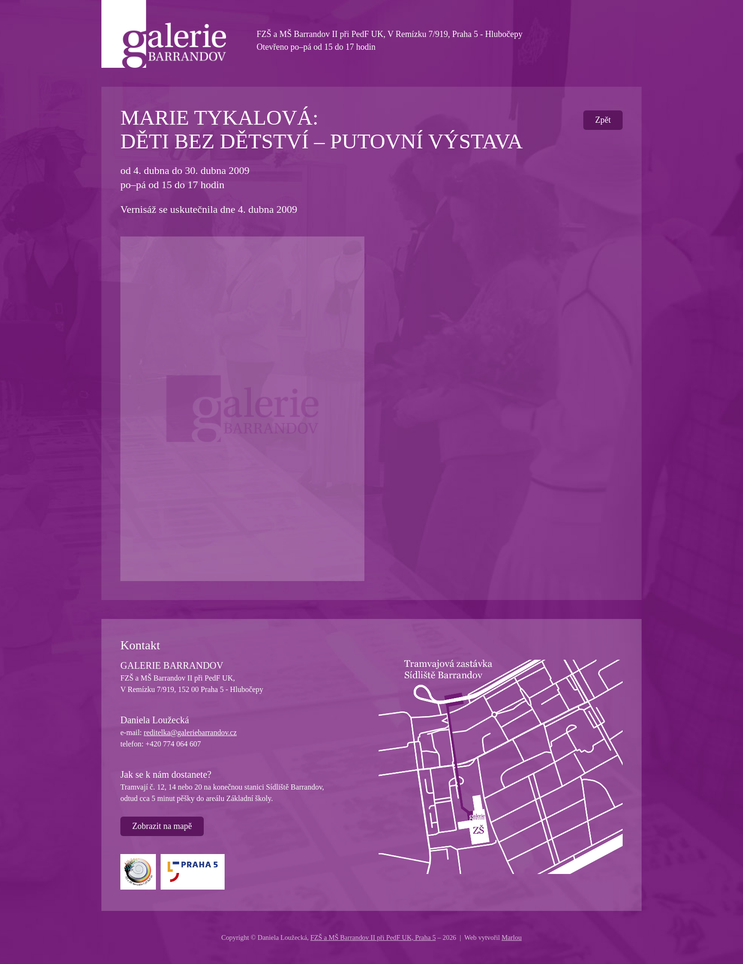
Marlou (512, 937)
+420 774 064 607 (173, 744)
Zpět (603, 120)
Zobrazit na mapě (162, 826)
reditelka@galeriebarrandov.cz (190, 732)
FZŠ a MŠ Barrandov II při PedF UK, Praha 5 (373, 937)
